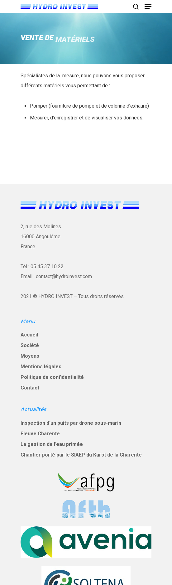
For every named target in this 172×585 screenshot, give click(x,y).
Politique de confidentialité (52, 377)
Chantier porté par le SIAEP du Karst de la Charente (81, 455)
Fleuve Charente (40, 434)
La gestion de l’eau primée (52, 444)
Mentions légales (41, 367)
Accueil (29, 335)
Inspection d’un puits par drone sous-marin (71, 423)
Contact (30, 388)
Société (30, 345)
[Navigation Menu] (148, 6)
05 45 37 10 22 (47, 266)
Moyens (30, 356)
